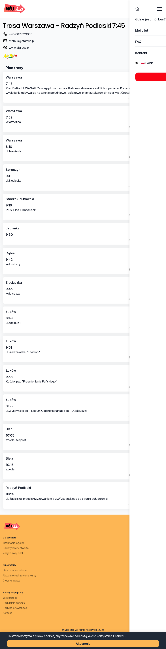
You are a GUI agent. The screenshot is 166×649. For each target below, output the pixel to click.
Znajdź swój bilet (13, 553)
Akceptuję (83, 643)
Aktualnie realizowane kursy (19, 575)
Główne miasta (11, 580)
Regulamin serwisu (14, 602)
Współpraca (10, 597)
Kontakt (7, 612)
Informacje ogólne (14, 542)
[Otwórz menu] (159, 9)
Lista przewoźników (15, 570)
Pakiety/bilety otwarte (16, 547)
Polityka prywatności (15, 607)
